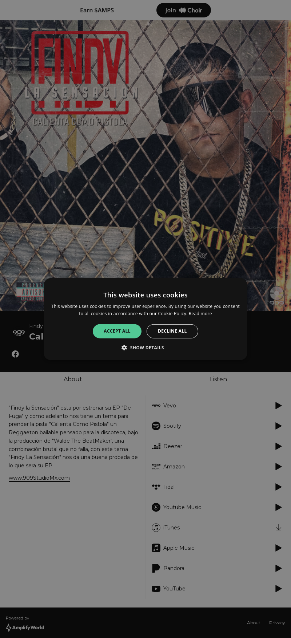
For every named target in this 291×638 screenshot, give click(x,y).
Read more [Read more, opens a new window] (200, 313)
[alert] (145, 319)
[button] (145, 347)
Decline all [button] (172, 331)
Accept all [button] (117, 331)
